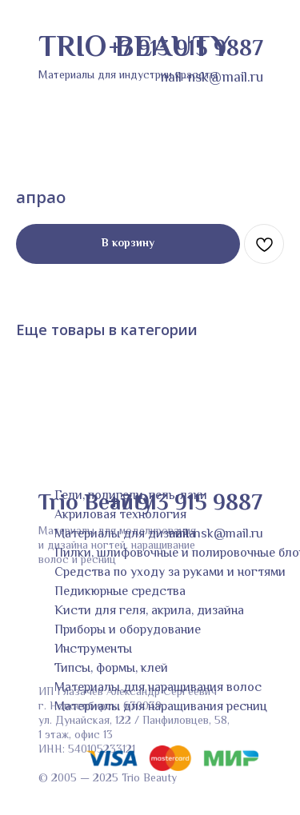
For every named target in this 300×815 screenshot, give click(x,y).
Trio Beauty (95, 503)
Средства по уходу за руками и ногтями (170, 573)
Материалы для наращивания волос (158, 688)
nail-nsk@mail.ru (216, 535)
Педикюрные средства (120, 592)
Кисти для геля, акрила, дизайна (149, 611)
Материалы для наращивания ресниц (160, 707)
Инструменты (93, 650)
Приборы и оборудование (127, 631)
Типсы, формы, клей (111, 669)
